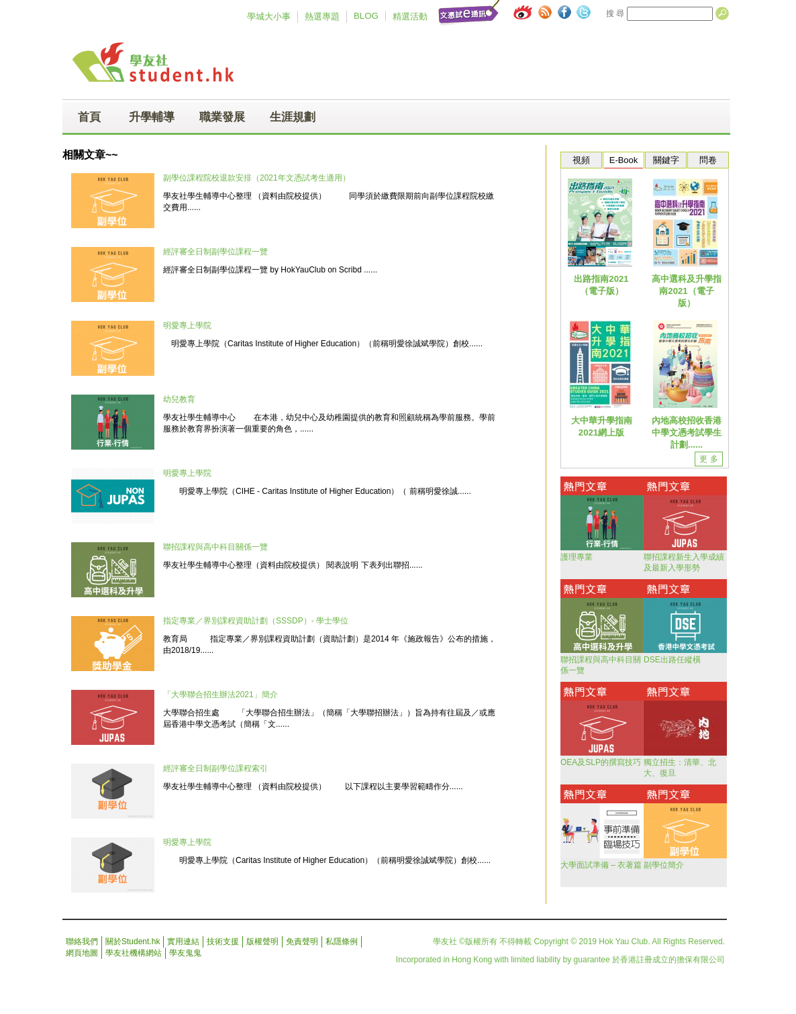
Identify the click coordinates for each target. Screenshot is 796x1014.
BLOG (366, 16)
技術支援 (223, 941)
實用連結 (183, 941)
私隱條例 (342, 941)
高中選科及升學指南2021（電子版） (687, 291)
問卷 (708, 160)
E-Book (623, 160)
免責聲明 (302, 941)
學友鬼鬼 (185, 953)
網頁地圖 (82, 953)
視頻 (581, 160)
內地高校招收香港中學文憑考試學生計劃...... (687, 432)
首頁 (89, 117)
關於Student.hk (132, 941)
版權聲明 (262, 941)
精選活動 (410, 16)
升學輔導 (152, 117)
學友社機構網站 (133, 953)
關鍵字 (666, 160)
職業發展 (222, 117)
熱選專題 (322, 16)
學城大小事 (269, 16)
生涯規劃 (292, 117)
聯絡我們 (82, 941)
